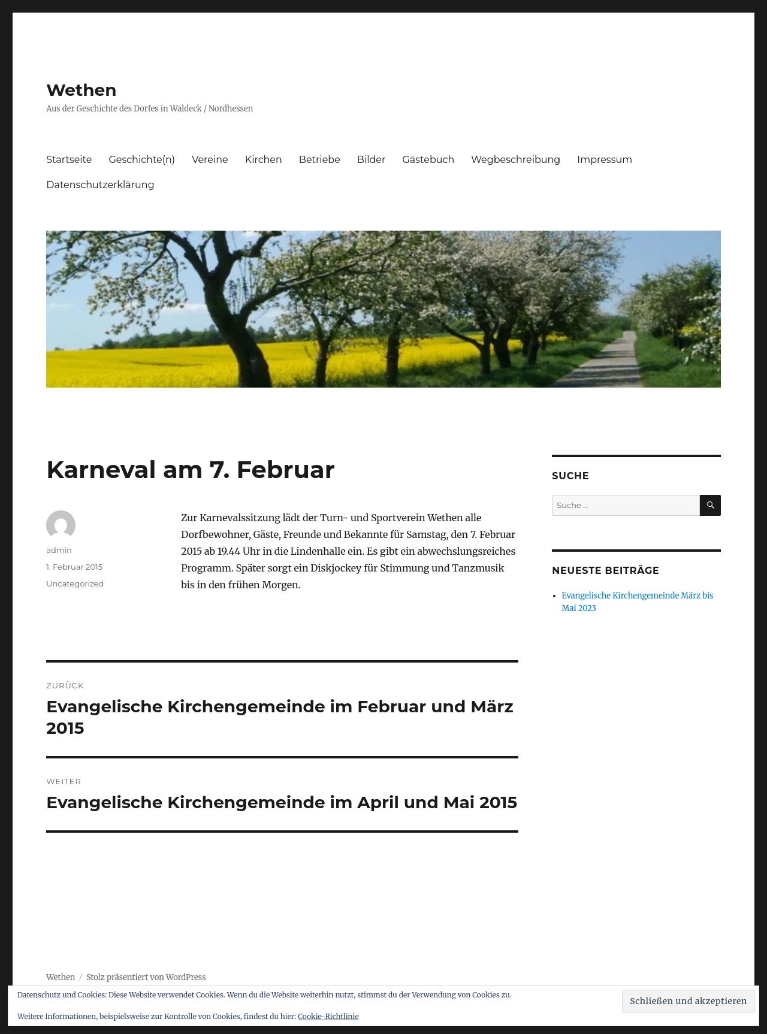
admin (59, 550)
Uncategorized (75, 583)
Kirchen (263, 159)
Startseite (69, 159)
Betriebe (319, 159)
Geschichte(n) (141, 159)
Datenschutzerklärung (100, 185)
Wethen (81, 90)
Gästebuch (428, 159)
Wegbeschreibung (515, 159)
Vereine (210, 159)
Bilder (371, 159)
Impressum (604, 159)
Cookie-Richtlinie (328, 1016)
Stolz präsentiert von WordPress (146, 977)
